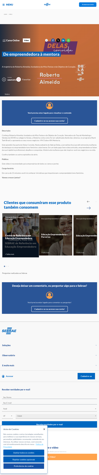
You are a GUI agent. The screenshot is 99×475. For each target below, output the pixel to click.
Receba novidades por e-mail (49, 424)
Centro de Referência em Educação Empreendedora (18, 236)
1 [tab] (4, 266)
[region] (24, 449)
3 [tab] (8, 266)
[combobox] (49, 409)
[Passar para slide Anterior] (88, 201)
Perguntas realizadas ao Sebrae (14, 273)
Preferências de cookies (24, 466)
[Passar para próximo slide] (88, 208)
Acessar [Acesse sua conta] (9, 376)
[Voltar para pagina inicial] (49, 331)
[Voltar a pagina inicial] (49, 4)
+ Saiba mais (9, 254)
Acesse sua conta (88, 4)
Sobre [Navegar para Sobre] (7, 94)
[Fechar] (44, 429)
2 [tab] (6, 266)
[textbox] (50, 409)
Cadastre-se (86, 376)
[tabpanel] (20, 235)
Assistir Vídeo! (49, 457)
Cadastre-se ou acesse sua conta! (49, 120)
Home (5, 14)
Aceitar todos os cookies (23, 452)
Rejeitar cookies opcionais (24, 459)
